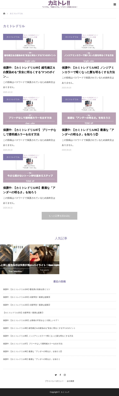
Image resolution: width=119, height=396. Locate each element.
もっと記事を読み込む (59, 216)
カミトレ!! (65, 392)
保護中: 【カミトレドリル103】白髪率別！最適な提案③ (26, 297)
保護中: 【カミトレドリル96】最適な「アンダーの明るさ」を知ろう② (88, 132)
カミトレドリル (13, 37)
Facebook (60, 374)
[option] (15, 259)
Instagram (64, 374)
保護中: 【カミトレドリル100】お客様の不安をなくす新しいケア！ (31, 320)
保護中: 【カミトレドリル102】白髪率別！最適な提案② (26, 305)
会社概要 (70, 381)
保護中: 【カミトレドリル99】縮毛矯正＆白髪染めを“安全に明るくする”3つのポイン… (29, 72)
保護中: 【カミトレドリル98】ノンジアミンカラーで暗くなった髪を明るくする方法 (88, 70)
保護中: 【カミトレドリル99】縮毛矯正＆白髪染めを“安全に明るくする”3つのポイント (39, 328)
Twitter (55, 374)
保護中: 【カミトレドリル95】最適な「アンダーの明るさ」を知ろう (29, 190)
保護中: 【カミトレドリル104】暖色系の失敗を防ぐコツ (26, 289)
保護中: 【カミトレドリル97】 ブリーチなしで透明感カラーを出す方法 (29, 132)
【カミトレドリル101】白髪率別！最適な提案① (23, 313)
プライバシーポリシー (54, 381)
